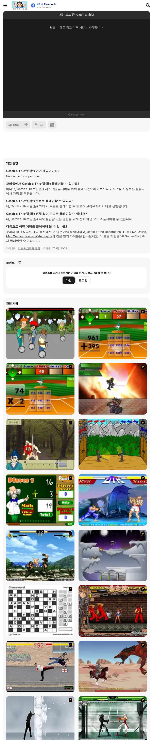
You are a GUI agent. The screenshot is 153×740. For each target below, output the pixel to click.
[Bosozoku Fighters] (113, 611)
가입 (68, 280)
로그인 (83, 280)
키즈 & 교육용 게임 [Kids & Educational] (29, 248)
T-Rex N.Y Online (134, 232)
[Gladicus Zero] (113, 389)
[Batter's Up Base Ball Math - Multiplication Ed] (40, 389)
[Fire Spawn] (113, 666)
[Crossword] (40, 611)
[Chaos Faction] (113, 555)
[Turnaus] (113, 444)
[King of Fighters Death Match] (40, 555)
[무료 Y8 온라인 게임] (19, 5)
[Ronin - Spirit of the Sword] (40, 444)
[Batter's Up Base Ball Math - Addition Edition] (113, 333)
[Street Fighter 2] (113, 500)
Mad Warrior (14, 236)
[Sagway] (40, 333)
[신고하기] (39, 125)
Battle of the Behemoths (104, 232)
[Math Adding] (40, 500)
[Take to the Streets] (40, 666)
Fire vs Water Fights (38, 236)
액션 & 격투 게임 (27, 232)
